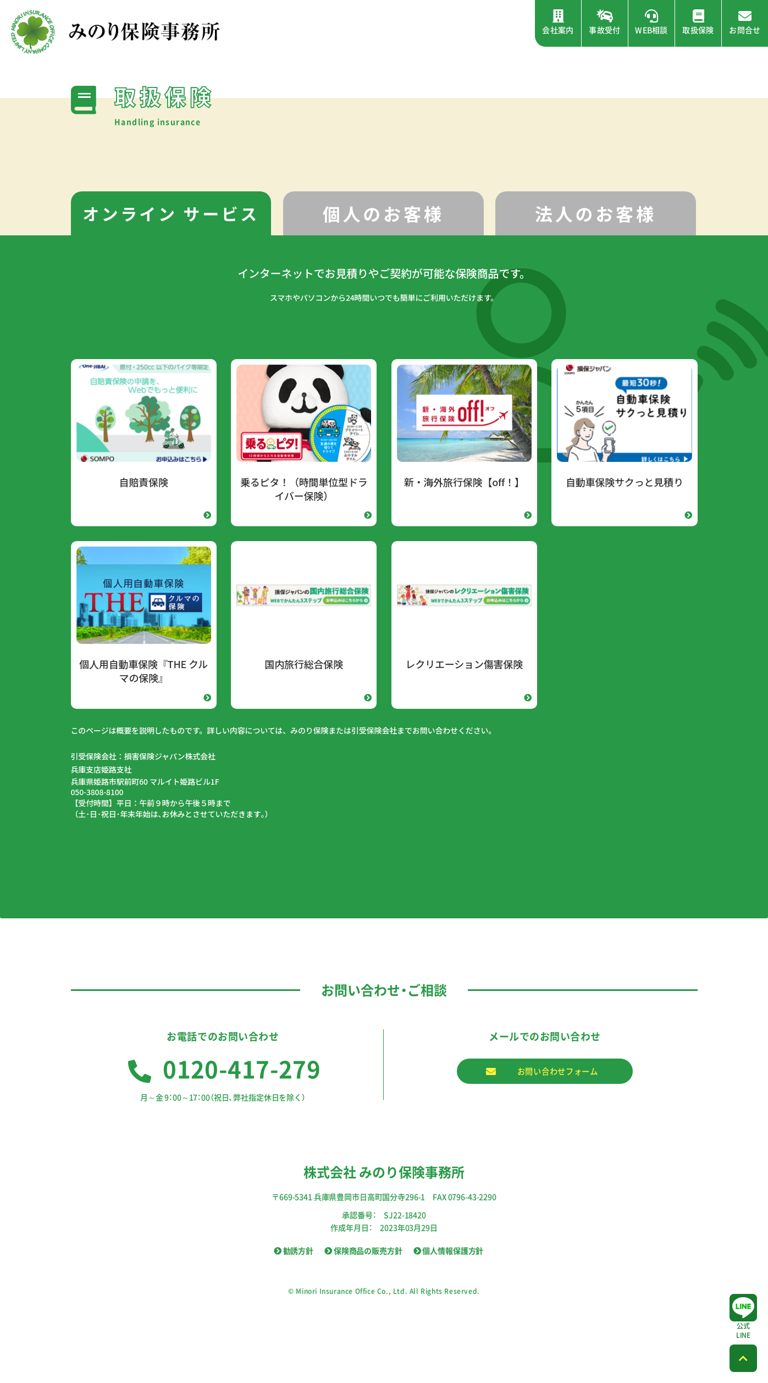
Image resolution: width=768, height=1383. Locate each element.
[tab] (171, 213)
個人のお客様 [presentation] (383, 213)
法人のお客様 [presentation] (595, 213)
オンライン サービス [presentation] (170, 213)
